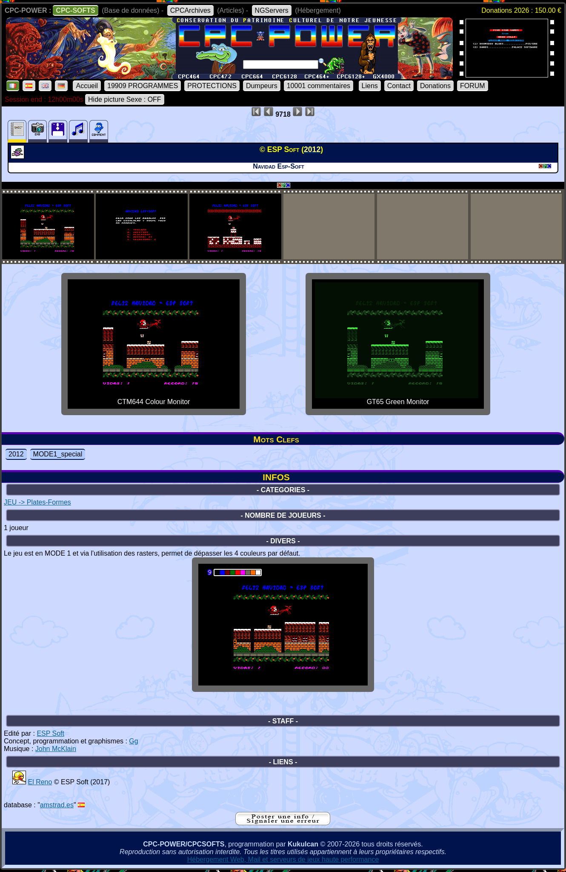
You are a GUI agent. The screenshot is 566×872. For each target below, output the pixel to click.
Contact (399, 85)
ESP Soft (50, 733)
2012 (16, 454)
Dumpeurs (261, 85)
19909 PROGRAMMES (142, 85)
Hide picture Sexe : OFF (124, 99)
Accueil (87, 85)
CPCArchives (190, 10)
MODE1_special (58, 454)
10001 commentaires (318, 85)
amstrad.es (57, 805)
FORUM (472, 85)
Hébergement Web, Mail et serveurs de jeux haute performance (283, 859)
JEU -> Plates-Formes (37, 502)
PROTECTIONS (212, 85)
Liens (370, 85)
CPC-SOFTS (75, 10)
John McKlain (55, 748)
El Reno (40, 782)
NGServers (272, 10)
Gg (133, 741)
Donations (435, 85)
